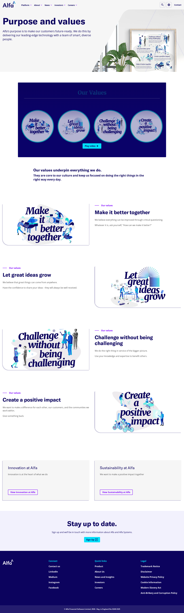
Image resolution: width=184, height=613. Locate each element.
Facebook (54, 587)
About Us (99, 571)
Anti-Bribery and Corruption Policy (159, 593)
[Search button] (162, 4)
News (49, 5)
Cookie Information (151, 582)
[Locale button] (169, 4)
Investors (60, 5)
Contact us (54, 566)
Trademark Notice (150, 566)
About (38, 5)
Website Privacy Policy (152, 577)
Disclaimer (146, 571)
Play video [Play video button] (92, 146)
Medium (53, 577)
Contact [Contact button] (177, 5)
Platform (26, 5)
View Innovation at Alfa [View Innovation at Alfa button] (22, 492)
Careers (73, 5)
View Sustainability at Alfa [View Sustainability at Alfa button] (116, 492)
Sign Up (92, 539)
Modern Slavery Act (151, 587)
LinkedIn (53, 571)
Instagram (54, 582)
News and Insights (104, 577)
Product (99, 566)
